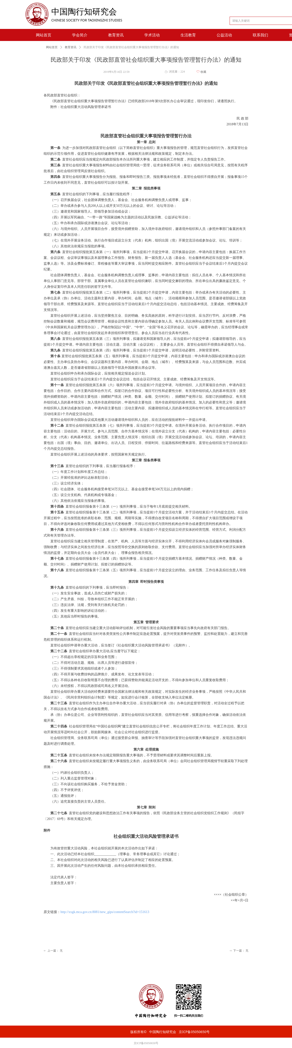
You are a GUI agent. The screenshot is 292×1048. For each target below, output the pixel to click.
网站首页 (52, 47)
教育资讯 (70, 47)
